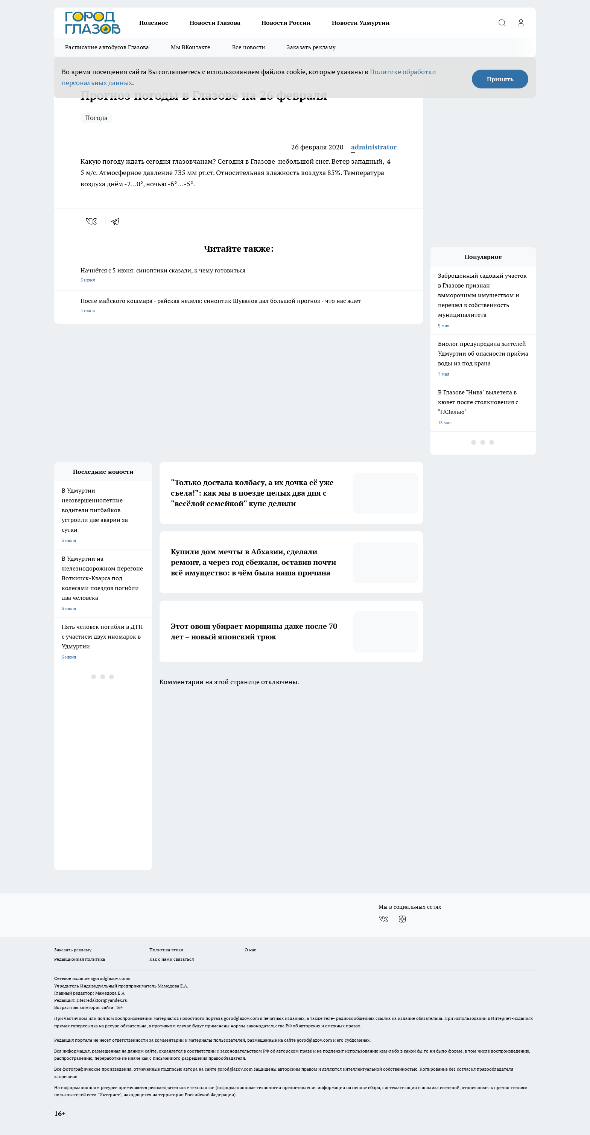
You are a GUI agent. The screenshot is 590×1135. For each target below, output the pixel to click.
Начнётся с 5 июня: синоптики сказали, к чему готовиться (239, 275)
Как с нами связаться (171, 959)
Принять (500, 79)
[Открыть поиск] (501, 22)
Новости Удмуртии (361, 22)
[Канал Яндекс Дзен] (402, 919)
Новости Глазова (215, 22)
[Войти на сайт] (520, 22)
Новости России (286, 22)
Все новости (248, 47)
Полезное (154, 22)
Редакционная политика (79, 959)
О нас (250, 949)
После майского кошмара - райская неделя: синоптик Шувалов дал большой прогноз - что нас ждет (239, 306)
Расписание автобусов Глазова (107, 47)
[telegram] (117, 221)
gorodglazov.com (241, 1018)
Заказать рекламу (311, 47)
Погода (96, 117)
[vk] (92, 221)
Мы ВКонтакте (190, 47)
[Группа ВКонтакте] (383, 919)
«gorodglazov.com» (110, 978)
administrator (374, 147)
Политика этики (166, 949)
